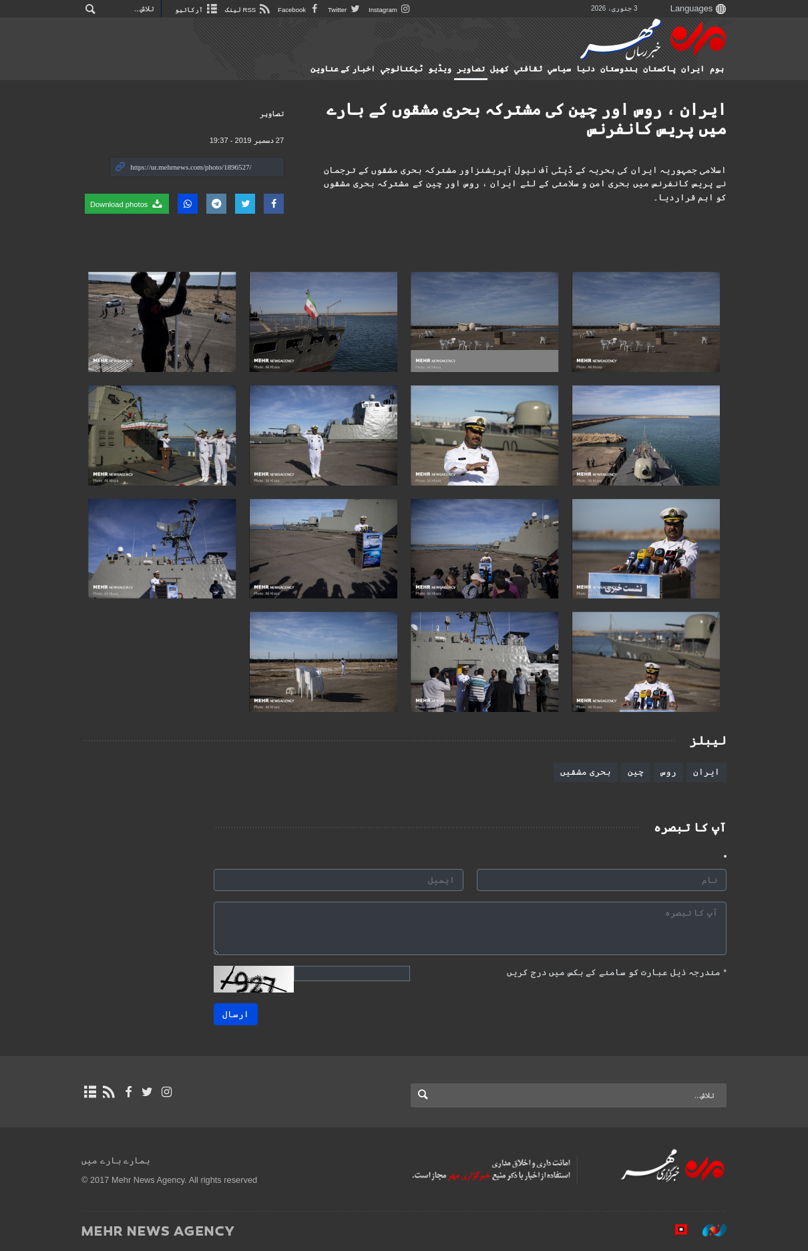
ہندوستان (619, 68)
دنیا (585, 68)
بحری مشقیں (585, 772)
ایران (692, 68)
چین (636, 772)
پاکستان (659, 68)
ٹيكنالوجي (402, 68)
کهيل (499, 68)
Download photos (127, 203)
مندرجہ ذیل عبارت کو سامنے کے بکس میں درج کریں (617, 972)
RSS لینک (248, 9)
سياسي (559, 68)
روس (668, 772)
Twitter (345, 9)
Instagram (390, 9)
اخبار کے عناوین (343, 68)
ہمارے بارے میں (115, 1160)
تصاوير (471, 68)
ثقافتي (528, 68)
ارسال (235, 1014)
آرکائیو (196, 9)
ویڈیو (439, 68)
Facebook (299, 9)
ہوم (717, 68)
